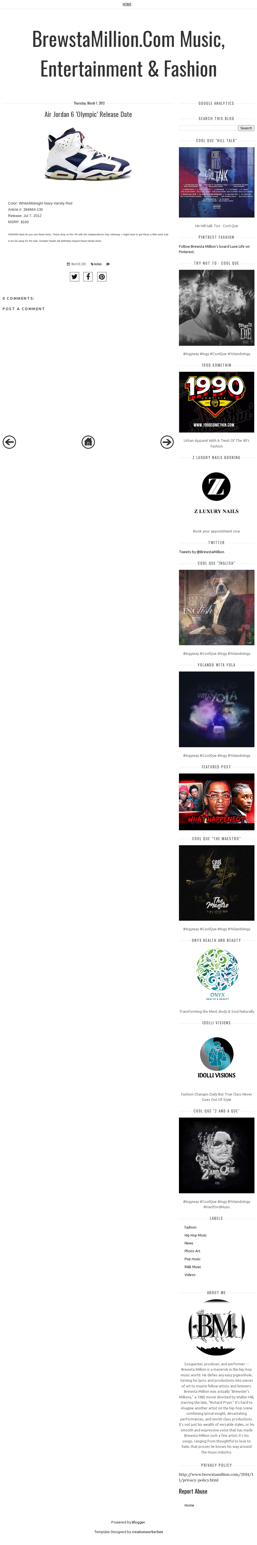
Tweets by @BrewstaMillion (201, 552)
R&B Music (193, 1267)
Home (127, 4)
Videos (190, 1275)
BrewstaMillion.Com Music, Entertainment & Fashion (128, 52)
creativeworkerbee (147, 1532)
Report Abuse (193, 1491)
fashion (98, 264)
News (189, 1243)
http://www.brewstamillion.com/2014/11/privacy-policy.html (216, 1477)
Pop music (193, 1259)
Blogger (138, 1522)
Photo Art (192, 1251)
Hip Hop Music (196, 1235)
